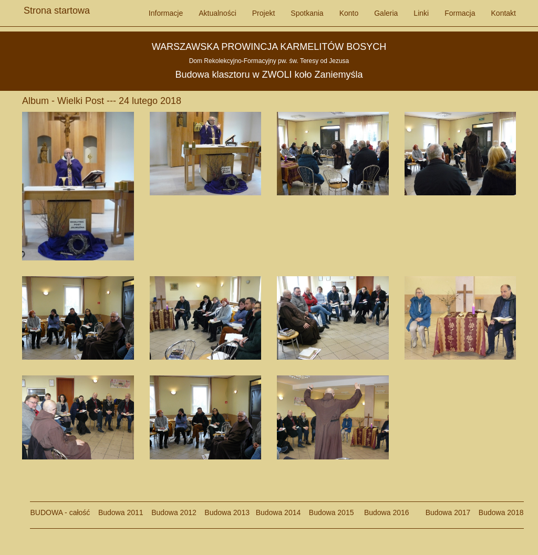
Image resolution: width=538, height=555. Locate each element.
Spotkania (307, 13)
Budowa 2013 (227, 512)
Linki (421, 13)
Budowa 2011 (120, 512)
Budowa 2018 (496, 512)
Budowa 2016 (382, 512)
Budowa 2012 (173, 512)
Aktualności (217, 13)
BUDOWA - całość (60, 512)
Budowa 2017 (443, 512)
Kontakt (503, 13)
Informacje (166, 13)
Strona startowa (57, 8)
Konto (349, 13)
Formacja (459, 13)
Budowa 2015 (327, 512)
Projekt (263, 13)
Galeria (386, 13)
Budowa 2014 (278, 512)
